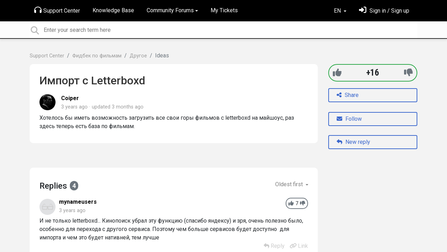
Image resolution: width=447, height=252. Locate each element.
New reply (353, 142)
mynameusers (78, 201)
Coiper (70, 98)
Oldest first (289, 184)
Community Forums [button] (170, 10)
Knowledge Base (113, 10)
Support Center (57, 10)
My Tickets (224, 10)
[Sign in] (384, 11)
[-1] (408, 73)
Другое (138, 56)
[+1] (337, 73)
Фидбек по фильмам (97, 56)
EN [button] (338, 10)
